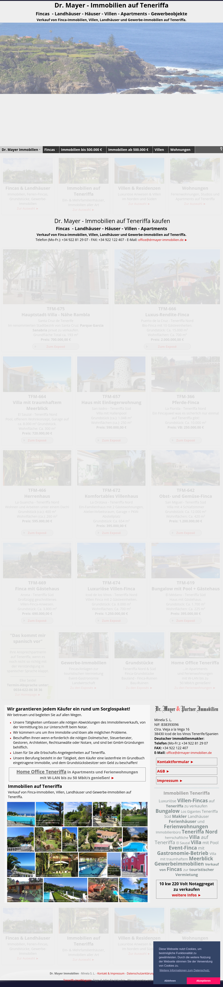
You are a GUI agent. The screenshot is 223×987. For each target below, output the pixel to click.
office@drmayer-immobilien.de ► (163, 239)
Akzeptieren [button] (203, 980)
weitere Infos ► (186, 897)
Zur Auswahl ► (28, 208)
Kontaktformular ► (176, 763)
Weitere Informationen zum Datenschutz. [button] (184, 970)
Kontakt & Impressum (111, 975)
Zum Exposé (56, 346)
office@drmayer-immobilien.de (190, 754)
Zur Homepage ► (27, 696)
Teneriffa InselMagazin (77, 982)
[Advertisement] (111, 120)
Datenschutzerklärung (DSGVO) (146, 975)
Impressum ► (171, 782)
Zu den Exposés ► (83, 689)
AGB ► (164, 773)
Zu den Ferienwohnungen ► (195, 689)
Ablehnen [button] (170, 980)
